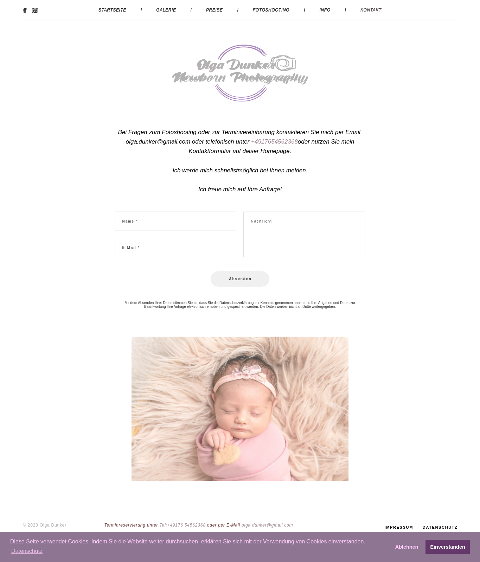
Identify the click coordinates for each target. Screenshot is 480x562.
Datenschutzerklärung (236, 305)
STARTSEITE (112, 9)
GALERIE (166, 9)
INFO (325, 9)
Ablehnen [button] (406, 547)
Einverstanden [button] (447, 547)
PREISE (214, 9)
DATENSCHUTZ (440, 522)
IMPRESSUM (399, 522)
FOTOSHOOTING (271, 9)
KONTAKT (371, 9)
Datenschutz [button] (27, 551)
